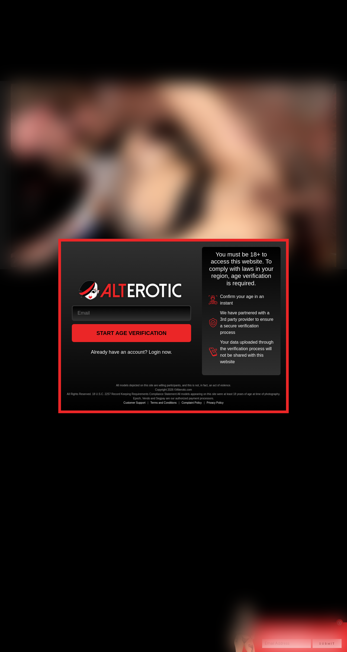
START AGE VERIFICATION (132, 333)
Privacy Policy (215, 402)
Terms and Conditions (163, 402)
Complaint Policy (192, 402)
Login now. (160, 352)
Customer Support (134, 402)
